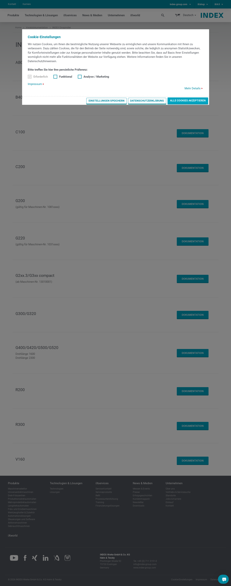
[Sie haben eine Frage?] (224, 579)
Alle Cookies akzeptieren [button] (188, 100)
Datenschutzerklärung (147, 100)
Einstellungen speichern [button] (106, 100)
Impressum (35, 84)
